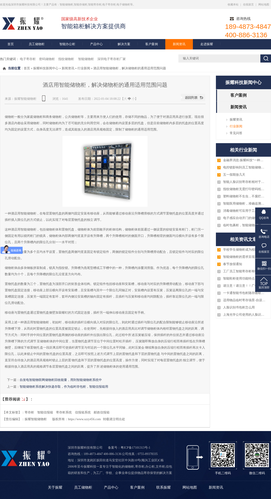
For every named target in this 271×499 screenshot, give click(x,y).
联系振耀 (163, 487)
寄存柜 (29, 412)
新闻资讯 (179, 44)
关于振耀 (55, 487)
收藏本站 (233, 4)
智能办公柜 (67, 44)
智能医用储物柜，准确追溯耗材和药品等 (244, 203)
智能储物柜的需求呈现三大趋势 (244, 257)
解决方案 (124, 44)
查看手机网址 (44, 100)
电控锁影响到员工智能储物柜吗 (244, 167)
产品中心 (96, 44)
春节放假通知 (232, 264)
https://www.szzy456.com (84, 419)
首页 (10, 44)
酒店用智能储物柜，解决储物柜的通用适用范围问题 (129, 68)
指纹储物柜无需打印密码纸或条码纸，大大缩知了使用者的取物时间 (244, 189)
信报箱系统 (83, 412)
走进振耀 (206, 44)
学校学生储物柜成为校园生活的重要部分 (244, 249)
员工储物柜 (36, 44)
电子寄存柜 (28, 59)
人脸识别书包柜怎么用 (239, 307)
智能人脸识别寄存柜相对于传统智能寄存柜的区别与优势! (244, 182)
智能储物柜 (86, 59)
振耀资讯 (236, 119)
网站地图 (263, 4)
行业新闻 (83, 68)
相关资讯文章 (243, 239)
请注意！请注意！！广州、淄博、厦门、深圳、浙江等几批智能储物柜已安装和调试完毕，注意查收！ (244, 285)
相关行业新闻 (243, 149)
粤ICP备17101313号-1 (135, 447)
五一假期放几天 (234, 174)
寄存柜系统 (64, 412)
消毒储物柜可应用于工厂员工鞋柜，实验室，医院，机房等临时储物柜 (244, 210)
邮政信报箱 (102, 412)
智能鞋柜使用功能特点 (239, 278)
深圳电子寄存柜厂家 (111, 59)
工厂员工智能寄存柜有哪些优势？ (244, 271)
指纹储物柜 (66, 59)
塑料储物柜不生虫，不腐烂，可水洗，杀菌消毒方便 (244, 196)
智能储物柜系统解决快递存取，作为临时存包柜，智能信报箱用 (64, 386)
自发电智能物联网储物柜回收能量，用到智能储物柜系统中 (61, 380)
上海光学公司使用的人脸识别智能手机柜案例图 (244, 314)
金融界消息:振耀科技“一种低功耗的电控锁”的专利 (244, 160)
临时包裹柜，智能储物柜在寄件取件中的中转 (244, 225)
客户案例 (151, 44)
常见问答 (236, 133)
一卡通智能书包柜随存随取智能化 (244, 293)
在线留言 (248, 4)
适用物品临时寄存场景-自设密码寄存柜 (244, 300)
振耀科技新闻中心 (45, 68)
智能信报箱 (45, 412)
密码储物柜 (47, 59)
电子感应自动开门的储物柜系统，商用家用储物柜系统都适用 (244, 218)
